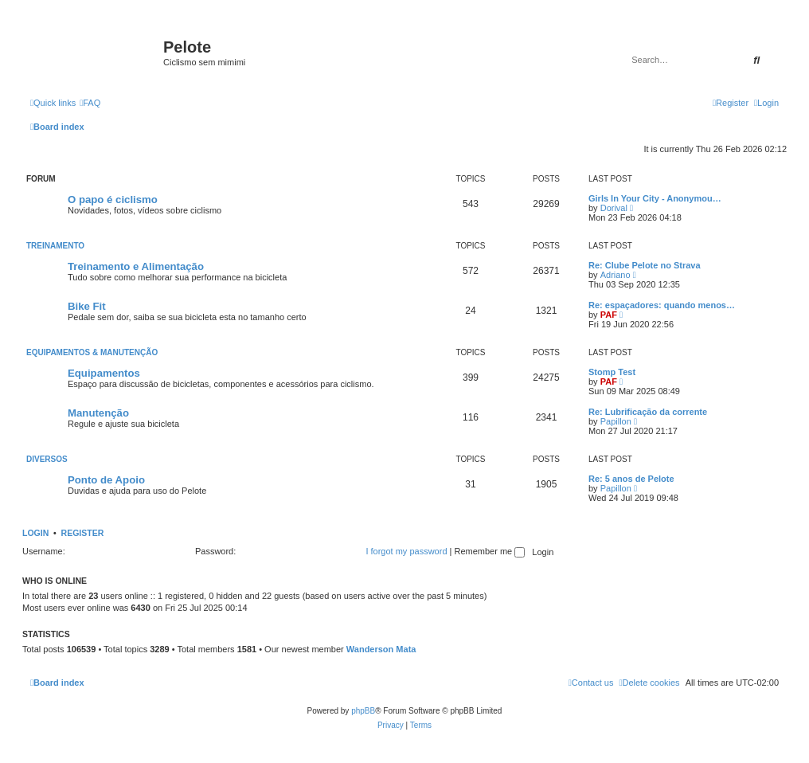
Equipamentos (104, 373)
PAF (608, 314)
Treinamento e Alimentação (136, 266)
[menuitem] (90, 102)
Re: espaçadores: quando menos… (661, 305)
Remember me (489, 551)
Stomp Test (611, 372)
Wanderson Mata (381, 649)
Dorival (613, 208)
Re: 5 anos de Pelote (631, 478)
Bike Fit (87, 306)
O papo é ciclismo (113, 199)
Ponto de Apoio (106, 480)
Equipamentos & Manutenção (92, 352)
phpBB (363, 710)
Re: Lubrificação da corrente (647, 412)
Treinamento (55, 245)
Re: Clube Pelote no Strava (644, 265)
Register (82, 533)
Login (35, 533)
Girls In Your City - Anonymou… (654, 198)
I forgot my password (406, 551)
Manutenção (98, 413)
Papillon (615, 421)
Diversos (47, 459)
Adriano (615, 275)
